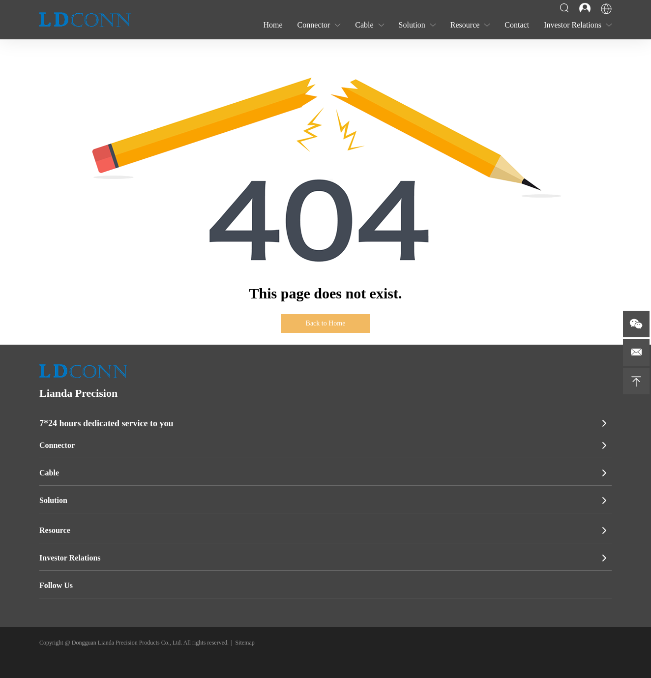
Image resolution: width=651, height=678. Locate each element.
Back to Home (326, 323)
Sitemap (244, 642)
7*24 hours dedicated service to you (106, 423)
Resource (54, 530)
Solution (53, 500)
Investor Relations (70, 558)
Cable (49, 473)
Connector (57, 445)
